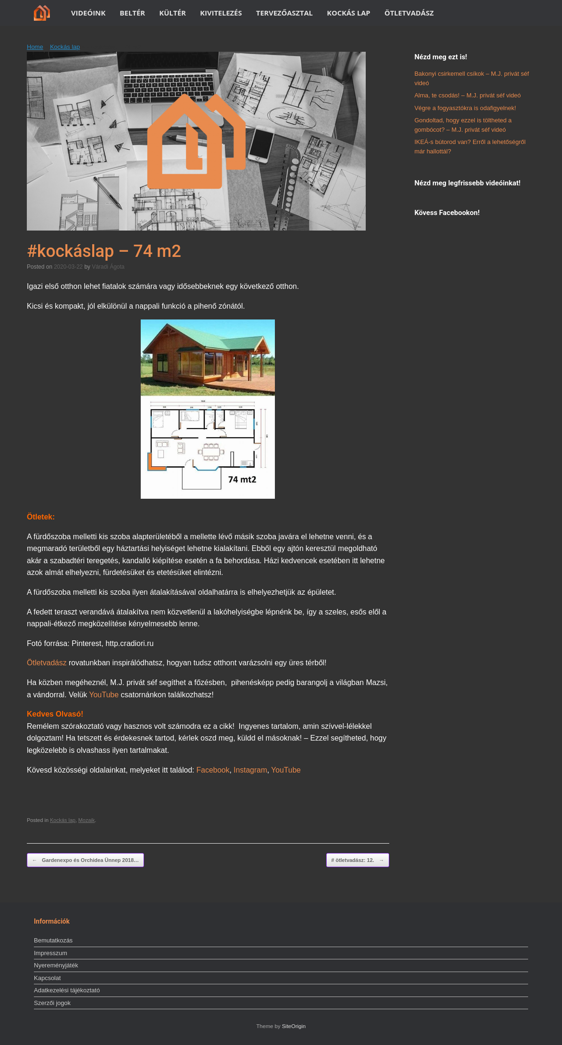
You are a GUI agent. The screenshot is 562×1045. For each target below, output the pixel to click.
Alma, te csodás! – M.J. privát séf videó (467, 95)
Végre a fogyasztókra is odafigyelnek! (465, 108)
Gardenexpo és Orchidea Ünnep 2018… (85, 860)
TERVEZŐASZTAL (284, 12)
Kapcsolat (47, 977)
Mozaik (86, 820)
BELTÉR (132, 12)
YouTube (104, 695)
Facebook (212, 770)
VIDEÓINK (88, 12)
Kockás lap (65, 46)
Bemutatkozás (53, 940)
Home (35, 46)
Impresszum (50, 953)
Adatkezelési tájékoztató (67, 990)
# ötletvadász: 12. (357, 860)
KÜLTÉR (172, 12)
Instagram (250, 770)
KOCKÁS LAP (348, 12)
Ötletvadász (46, 663)
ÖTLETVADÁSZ (409, 12)
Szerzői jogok (52, 1002)
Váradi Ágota (108, 266)
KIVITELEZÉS (221, 12)
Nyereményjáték (56, 965)
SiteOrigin (294, 1026)
